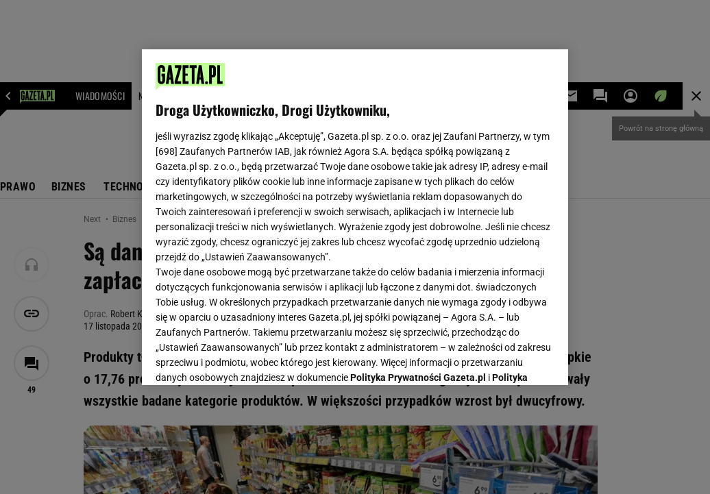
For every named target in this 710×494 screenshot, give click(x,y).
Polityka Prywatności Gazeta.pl (418, 203)
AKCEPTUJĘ (508, 358)
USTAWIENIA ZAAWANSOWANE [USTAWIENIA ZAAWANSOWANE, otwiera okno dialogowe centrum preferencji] (246, 357)
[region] (355, 217)
